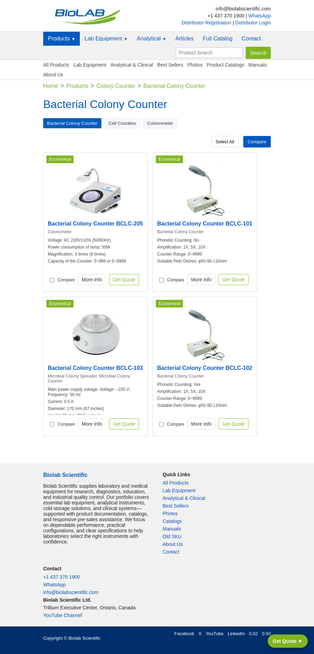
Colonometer (160, 123)
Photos (195, 65)
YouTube (214, 633)
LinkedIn (236, 633)
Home (50, 86)
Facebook (184, 633)
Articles (184, 38)
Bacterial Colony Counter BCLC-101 (204, 224)
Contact (251, 38)
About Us (53, 74)
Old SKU (172, 536)
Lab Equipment (106, 38)
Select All (225, 141)
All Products (56, 65)
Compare (257, 141)
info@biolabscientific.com (70, 592)
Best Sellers (170, 65)
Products (61, 38)
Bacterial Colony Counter (72, 123)
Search (258, 53)
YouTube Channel (62, 615)
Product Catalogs (225, 65)
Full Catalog (217, 38)
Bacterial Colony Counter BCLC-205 (95, 224)
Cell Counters (122, 123)
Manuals (257, 65)
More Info (92, 279)
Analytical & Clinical (131, 65)
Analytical (151, 38)
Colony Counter (116, 86)
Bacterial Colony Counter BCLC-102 (204, 368)
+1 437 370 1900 (61, 577)
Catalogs (172, 521)
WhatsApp (259, 15)
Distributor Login (253, 22)
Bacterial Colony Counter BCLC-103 (95, 368)
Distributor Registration (207, 22)
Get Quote (124, 279)
